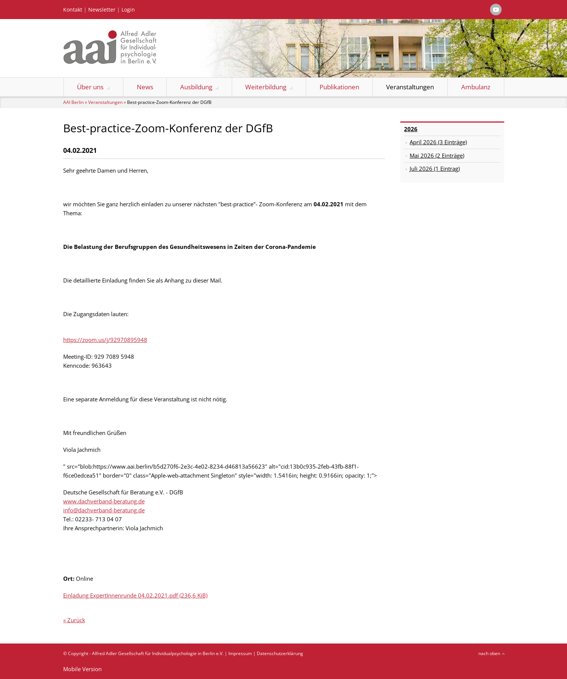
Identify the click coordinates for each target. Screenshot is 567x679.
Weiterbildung (265, 87)
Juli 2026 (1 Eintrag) (435, 168)
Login (128, 9)
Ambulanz (475, 87)
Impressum (240, 653)
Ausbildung (196, 87)
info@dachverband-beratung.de (104, 510)
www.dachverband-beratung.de (104, 501)
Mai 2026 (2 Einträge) (437, 155)
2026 (410, 129)
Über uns (90, 87)
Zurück (76, 620)
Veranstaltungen (410, 87)
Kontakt (72, 9)
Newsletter (101, 9)
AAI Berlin (73, 102)
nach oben (489, 653)
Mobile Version (82, 669)
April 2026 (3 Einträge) (438, 142)
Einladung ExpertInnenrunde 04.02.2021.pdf (135, 595)
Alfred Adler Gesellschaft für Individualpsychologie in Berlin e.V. (158, 653)
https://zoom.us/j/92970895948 (105, 339)
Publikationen (339, 87)
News (145, 87)
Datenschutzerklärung (280, 653)
